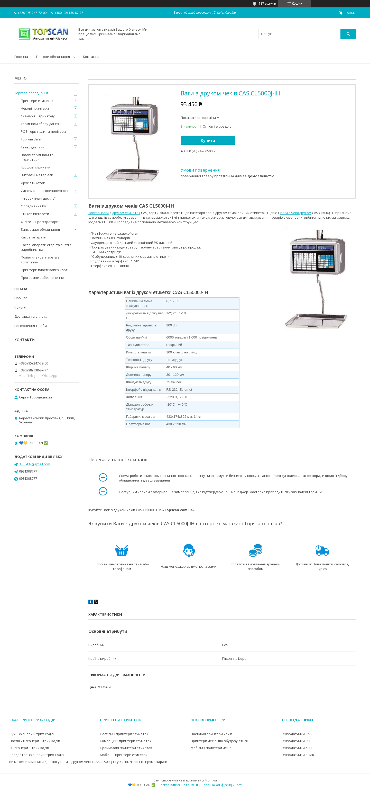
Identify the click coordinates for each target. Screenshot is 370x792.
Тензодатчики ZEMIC (298, 754)
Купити (208, 140)
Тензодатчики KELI (296, 747)
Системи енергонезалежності (45, 190)
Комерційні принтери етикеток (125, 740)
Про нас (20, 298)
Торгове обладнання (53, 56)
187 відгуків (267, 3)
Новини (20, 288)
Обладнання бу (33, 206)
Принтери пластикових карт (44, 270)
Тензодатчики (32, 147)
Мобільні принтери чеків (211, 747)
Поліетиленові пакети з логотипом (40, 259)
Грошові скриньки (35, 167)
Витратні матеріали (37, 175)
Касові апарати (33, 237)
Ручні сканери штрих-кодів (32, 734)
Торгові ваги (98, 212)
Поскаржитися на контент (178, 785)
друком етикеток (126, 212)
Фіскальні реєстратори (39, 221)
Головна (21, 56)
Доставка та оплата (30, 316)
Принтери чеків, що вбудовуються (219, 740)
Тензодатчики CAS (296, 734)
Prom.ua (211, 780)
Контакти (91, 56)
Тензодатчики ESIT (296, 740)
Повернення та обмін (32, 325)
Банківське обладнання (40, 229)
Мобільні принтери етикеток (123, 754)
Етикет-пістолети (35, 213)
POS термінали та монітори (43, 131)
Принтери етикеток (37, 100)
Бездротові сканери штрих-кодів (37, 754)
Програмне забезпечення (42, 277)
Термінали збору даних (40, 123)
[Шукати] (348, 34)
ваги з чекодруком (295, 212)
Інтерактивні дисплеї (38, 198)
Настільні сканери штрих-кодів (35, 740)
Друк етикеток (33, 183)
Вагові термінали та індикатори (37, 157)
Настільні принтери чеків (211, 734)
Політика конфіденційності (221, 785)
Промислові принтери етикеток (126, 747)
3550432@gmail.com (34, 464)
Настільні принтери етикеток (124, 734)
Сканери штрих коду (38, 116)
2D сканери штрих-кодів (29, 747)
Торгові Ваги (31, 139)
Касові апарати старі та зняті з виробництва (46, 247)
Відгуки (20, 307)
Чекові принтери (35, 108)
